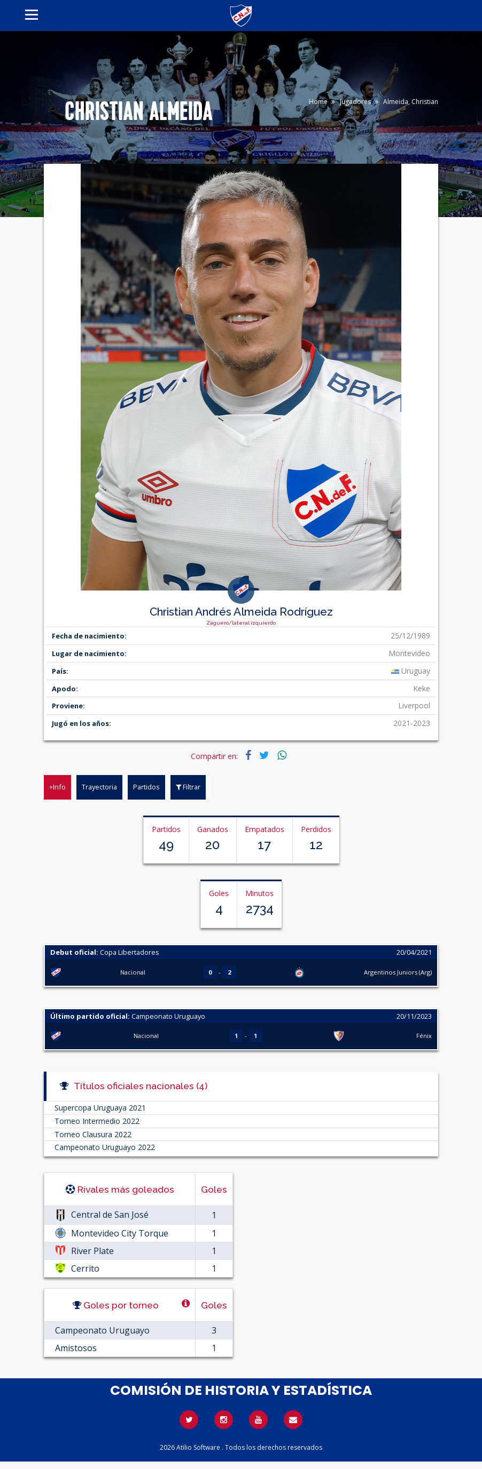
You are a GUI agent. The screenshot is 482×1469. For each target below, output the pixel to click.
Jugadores (355, 101)
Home (318, 101)
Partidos (146, 787)
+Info (57, 787)
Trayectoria (99, 787)
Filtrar (188, 787)
